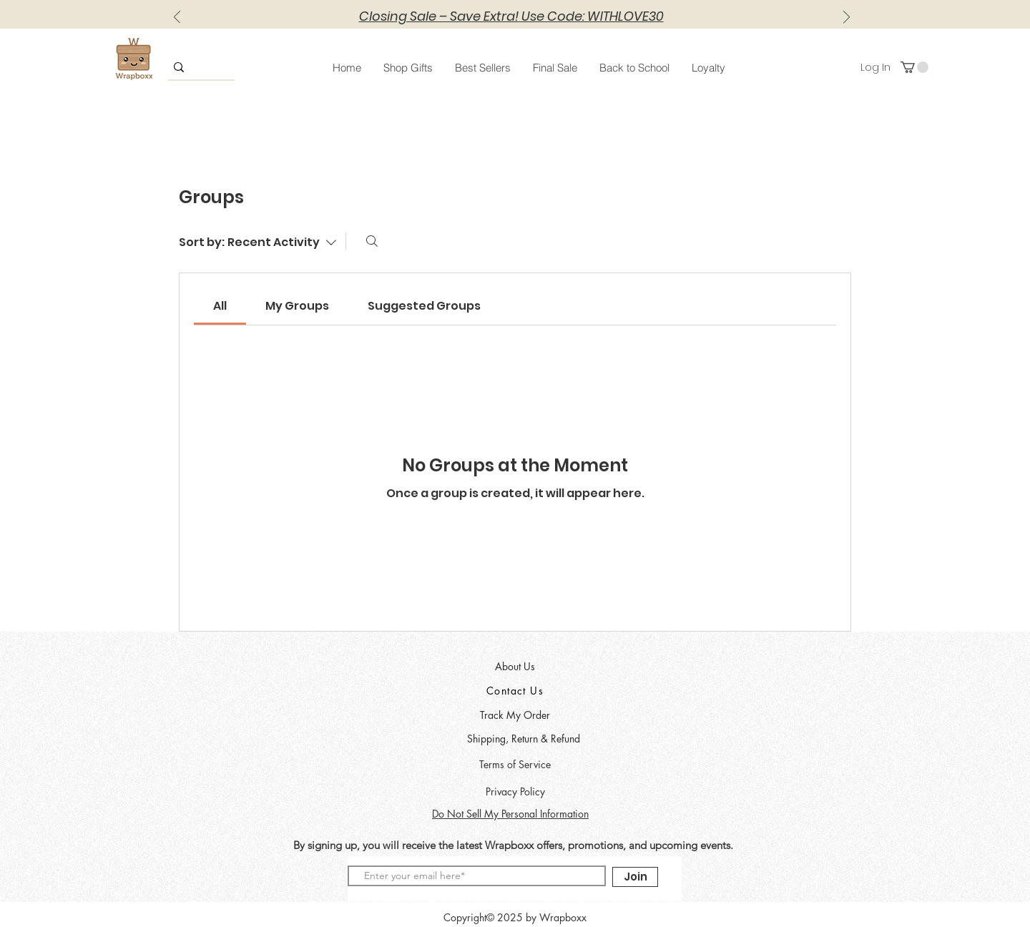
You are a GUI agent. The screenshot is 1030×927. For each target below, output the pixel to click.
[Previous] (177, 18)
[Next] (846, 18)
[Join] (635, 877)
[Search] (372, 241)
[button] (407, 67)
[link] (220, 306)
